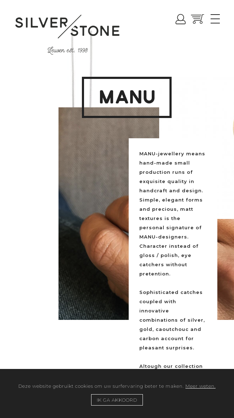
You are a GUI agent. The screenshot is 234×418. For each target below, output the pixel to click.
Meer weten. (200, 386)
